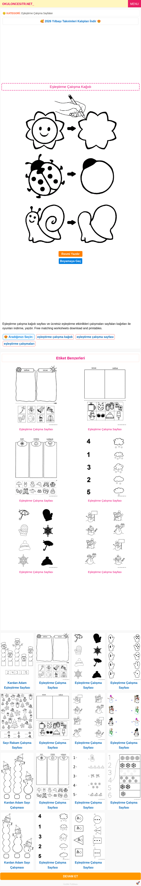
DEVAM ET (70, 876)
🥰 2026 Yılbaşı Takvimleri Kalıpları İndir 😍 (70, 21)
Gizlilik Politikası (70, 884)
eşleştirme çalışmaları (19, 343)
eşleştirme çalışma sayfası (95, 336)
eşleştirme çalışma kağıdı (55, 336)
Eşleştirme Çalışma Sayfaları (37, 13)
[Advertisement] (70, 53)
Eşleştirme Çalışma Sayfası (36, 429)
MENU (134, 4)
